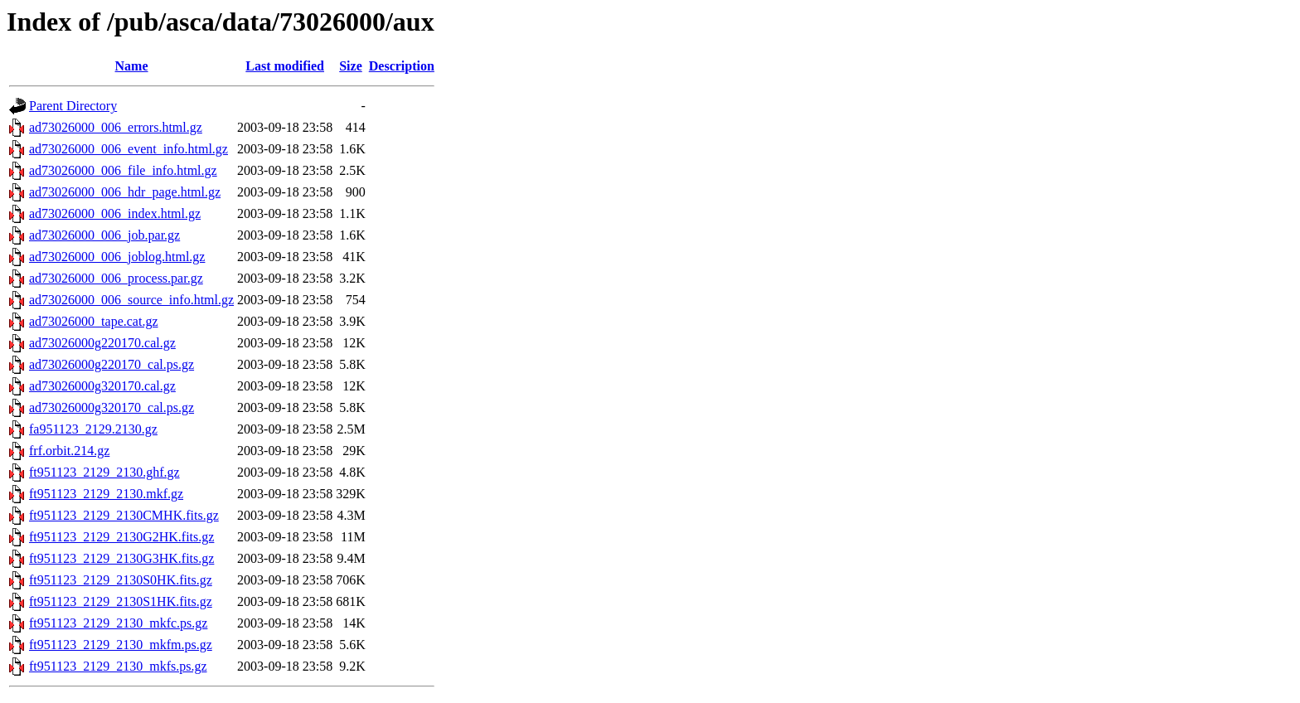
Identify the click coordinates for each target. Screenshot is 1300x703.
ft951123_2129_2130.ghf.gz (104, 472)
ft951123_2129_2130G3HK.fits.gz (121, 558)
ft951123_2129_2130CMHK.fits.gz (124, 515)
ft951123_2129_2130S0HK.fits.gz (120, 580)
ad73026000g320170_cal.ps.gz (111, 407)
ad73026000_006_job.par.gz (104, 235)
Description (401, 66)
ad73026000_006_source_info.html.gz (131, 300)
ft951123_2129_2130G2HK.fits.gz (121, 537)
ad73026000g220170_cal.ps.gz (111, 364)
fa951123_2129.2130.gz (93, 429)
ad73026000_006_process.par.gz (116, 278)
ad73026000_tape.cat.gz (93, 321)
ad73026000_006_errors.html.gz (115, 127)
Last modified (284, 66)
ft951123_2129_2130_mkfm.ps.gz (120, 645)
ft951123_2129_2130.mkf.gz (106, 494)
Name (131, 66)
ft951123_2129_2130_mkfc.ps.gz (118, 623)
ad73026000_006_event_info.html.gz (128, 149)
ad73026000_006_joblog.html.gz (117, 257)
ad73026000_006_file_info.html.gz (123, 170)
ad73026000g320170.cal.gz (102, 386)
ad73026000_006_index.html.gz (115, 213)
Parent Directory (73, 106)
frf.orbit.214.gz (69, 451)
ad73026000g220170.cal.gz (102, 343)
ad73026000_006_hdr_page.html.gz (125, 192)
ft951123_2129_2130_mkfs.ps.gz (118, 666)
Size (350, 66)
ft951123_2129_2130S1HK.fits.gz (120, 601)
